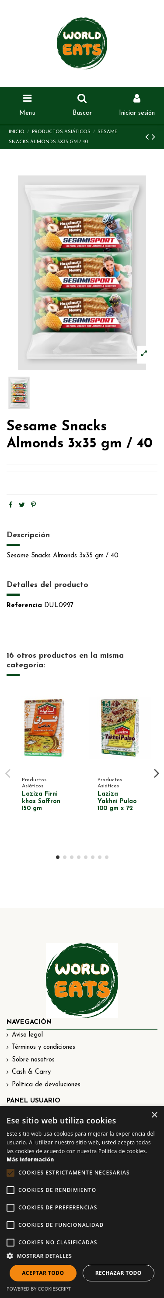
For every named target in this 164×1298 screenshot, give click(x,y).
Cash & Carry (31, 1072)
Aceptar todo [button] (43, 1273)
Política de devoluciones (46, 1085)
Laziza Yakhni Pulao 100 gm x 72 (117, 801)
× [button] (154, 1115)
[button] (82, 1256)
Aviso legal (27, 1035)
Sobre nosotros (33, 1060)
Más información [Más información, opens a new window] (30, 1159)
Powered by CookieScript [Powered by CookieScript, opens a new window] (39, 1288)
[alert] (82, 1202)
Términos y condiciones (43, 1047)
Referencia (24, 605)
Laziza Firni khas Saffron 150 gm (41, 801)
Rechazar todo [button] (118, 1273)
